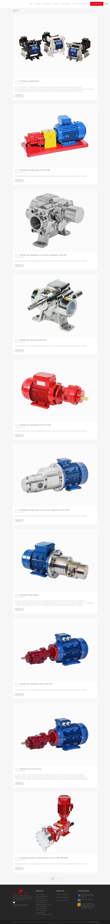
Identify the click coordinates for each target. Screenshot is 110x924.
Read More (19, 95)
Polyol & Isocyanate (87, 899)
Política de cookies (40, 912)
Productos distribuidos (30, 81)
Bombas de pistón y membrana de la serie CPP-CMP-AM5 (44, 858)
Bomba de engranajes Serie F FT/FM (36, 425)
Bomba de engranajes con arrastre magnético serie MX (43, 255)
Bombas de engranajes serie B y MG (35, 170)
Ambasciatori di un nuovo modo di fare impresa (87, 895)
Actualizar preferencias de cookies (45, 914)
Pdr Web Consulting (94, 922)
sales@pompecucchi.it (41, 900)
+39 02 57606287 (42, 906)
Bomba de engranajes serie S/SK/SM (36, 684)
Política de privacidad (41, 910)
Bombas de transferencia (31, 769)
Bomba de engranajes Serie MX (34, 340)
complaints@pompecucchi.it (43, 904)
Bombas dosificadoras (30, 595)
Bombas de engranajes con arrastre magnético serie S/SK (45, 510)
